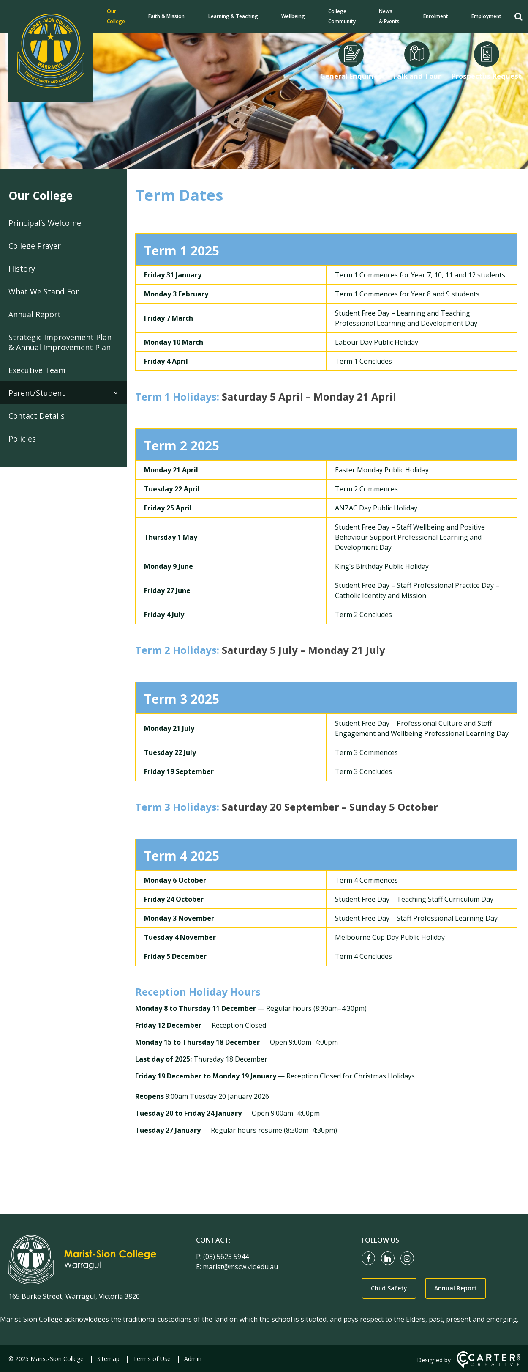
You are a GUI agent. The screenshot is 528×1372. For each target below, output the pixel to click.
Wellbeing (293, 16)
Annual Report (34, 314)
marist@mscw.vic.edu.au (240, 1266)
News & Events (389, 16)
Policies (22, 439)
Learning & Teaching (233, 16)
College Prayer (34, 246)
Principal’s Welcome (44, 223)
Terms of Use (152, 1359)
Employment (486, 16)
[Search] (518, 16)
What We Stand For (43, 291)
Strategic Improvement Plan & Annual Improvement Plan (60, 342)
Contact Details (36, 416)
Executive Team (36, 370)
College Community (342, 16)
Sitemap (108, 1359)
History (21, 268)
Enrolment (435, 16)
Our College (116, 16)
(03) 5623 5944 (226, 1256)
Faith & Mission (166, 16)
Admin (192, 1359)
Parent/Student (36, 393)
